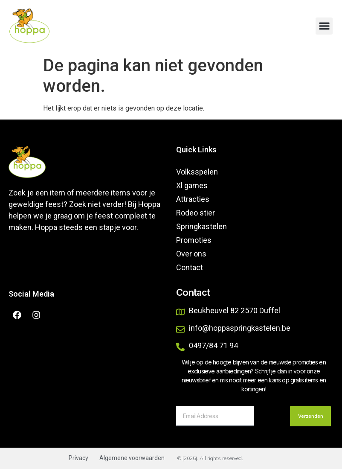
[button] (324, 26)
